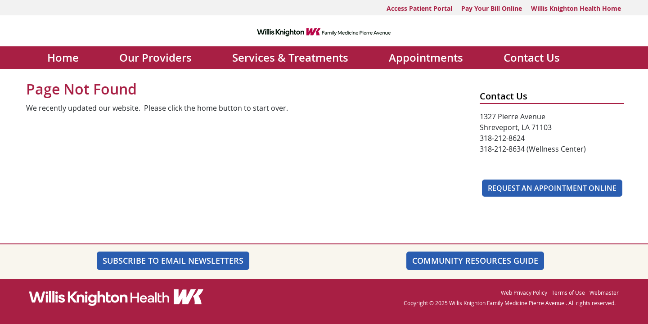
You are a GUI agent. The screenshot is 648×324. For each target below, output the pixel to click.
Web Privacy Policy (524, 292)
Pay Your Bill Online (491, 8)
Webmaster (604, 292)
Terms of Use (568, 292)
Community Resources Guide (475, 260)
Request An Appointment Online (552, 188)
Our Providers (155, 57)
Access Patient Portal (419, 8)
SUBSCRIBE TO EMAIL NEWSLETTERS (173, 260)
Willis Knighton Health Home (576, 8)
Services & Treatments (290, 57)
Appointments (426, 57)
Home (63, 57)
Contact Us (532, 57)
